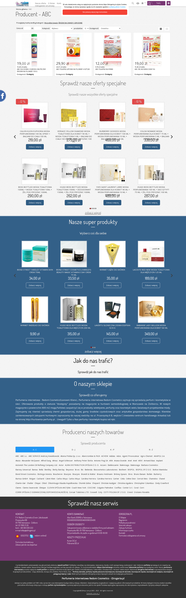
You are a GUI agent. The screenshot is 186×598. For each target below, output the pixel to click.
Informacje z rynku (126, 530)
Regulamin (123, 520)
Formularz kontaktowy (24, 542)
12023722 (25, 535)
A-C (35, 449)
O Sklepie (122, 517)
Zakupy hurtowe (125, 528)
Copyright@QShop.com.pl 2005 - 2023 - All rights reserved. (93, 591)
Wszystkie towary (51, 23)
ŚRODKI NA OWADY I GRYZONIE (70, 23)
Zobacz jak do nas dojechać (26, 544)
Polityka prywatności (127, 522)
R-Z (151, 449)
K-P (112, 449)
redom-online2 (41, 535)
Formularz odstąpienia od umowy (132, 535)
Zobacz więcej (35, 146)
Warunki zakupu (125, 525)
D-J (74, 449)
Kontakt (122, 533)
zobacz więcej (93, 212)
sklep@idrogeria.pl (28, 530)
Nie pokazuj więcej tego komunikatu (95, 12)
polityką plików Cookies (118, 7)
